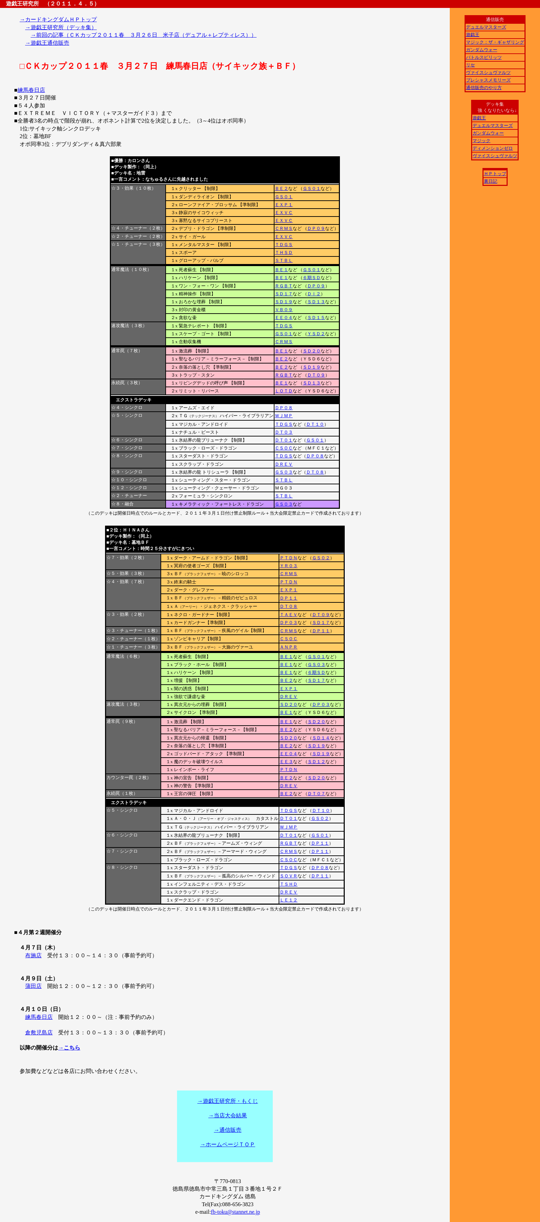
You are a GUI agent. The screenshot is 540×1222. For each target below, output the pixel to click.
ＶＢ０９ (284, 309)
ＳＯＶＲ (289, 875)
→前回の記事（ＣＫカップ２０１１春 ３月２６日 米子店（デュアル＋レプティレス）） (144, 35)
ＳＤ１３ (316, 301)
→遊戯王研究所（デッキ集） (61, 27)
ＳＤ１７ (284, 293)
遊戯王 (472, 34)
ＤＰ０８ (284, 407)
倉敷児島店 (39, 1032)
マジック (481, 140)
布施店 (33, 955)
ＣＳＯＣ (284, 448)
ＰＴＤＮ (289, 557)
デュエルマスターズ (486, 27)
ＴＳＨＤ (289, 884)
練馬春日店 (31, 90)
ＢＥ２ (281, 188)
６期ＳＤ (312, 277)
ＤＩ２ (314, 293)
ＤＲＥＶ (284, 464)
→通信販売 (227, 1130)
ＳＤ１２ (316, 761)
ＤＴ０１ (284, 440)
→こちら (69, 1048)
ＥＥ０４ (284, 317)
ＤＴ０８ (315, 472)
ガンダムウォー (481, 49)
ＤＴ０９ (316, 375)
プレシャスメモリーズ (488, 80)
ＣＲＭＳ (284, 228)
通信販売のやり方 (484, 87)
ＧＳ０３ (284, 472)
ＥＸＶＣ (284, 212)
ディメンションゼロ (493, 148)
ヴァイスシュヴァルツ (488, 72)
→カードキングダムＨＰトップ (58, 19)
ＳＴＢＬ (284, 260)
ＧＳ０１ (312, 188)
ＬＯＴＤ (284, 390)
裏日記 (490, 181)
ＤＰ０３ (289, 622)
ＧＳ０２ (321, 557)
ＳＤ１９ (284, 301)
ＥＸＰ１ (284, 204)
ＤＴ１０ (315, 424)
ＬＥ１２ (289, 900)
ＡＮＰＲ (289, 647)
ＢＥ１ (281, 269)
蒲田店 (33, 986)
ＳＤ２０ (312, 351)
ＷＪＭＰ (284, 415)
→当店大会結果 (227, 1115)
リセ (470, 64)
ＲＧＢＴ (284, 285)
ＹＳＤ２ (316, 333)
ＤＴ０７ (316, 793)
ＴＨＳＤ (284, 252)
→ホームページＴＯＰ (227, 1144)
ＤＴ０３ (284, 432)
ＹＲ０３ (289, 565)
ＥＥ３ (286, 761)
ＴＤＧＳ (284, 244)
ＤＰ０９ (316, 228)
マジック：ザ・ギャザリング (495, 42)
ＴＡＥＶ (289, 614)
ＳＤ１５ (316, 317)
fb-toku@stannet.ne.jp (235, 1212)
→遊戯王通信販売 (47, 43)
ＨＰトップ (495, 173)
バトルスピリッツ (484, 57)
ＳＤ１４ (321, 737)
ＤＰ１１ (289, 598)
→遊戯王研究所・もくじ (227, 1101)
